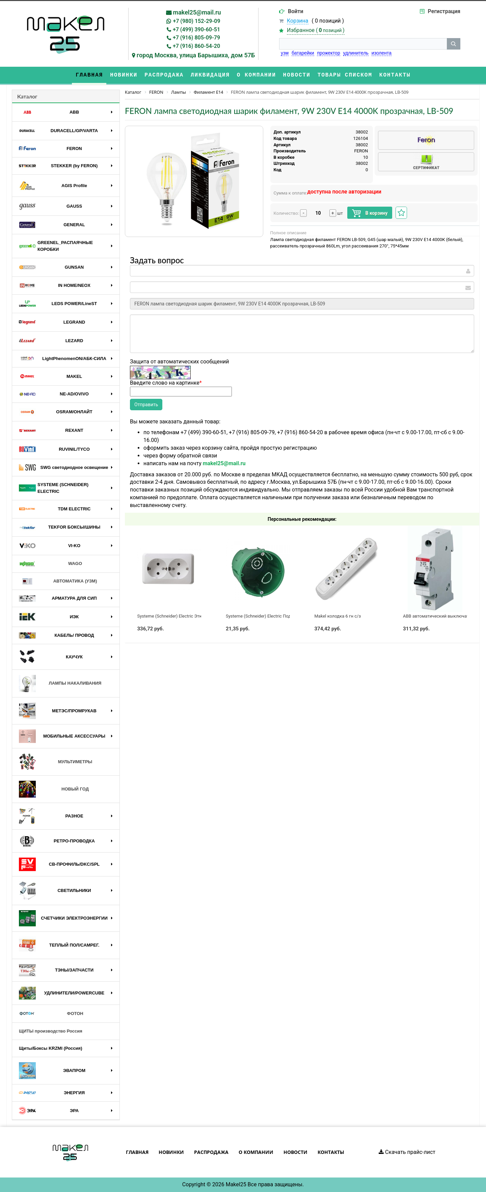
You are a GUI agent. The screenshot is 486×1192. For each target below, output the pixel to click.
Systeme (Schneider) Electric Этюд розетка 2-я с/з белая (194, 616)
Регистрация (444, 11)
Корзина (297, 21)
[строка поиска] (363, 44)
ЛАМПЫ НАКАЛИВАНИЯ (60, 683)
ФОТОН (51, 1013)
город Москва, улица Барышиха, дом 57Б (196, 55)
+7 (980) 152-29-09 (196, 21)
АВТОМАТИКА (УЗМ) (58, 581)
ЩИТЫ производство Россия (50, 1031)
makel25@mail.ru (197, 12)
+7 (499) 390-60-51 (196, 29)
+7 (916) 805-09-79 (196, 37)
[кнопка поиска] (453, 44)
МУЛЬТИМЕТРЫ (55, 761)
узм (285, 53)
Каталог (27, 96)
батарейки (303, 53)
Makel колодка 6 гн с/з (338, 616)
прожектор (328, 53)
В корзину (369, 213)
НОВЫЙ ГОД (54, 789)
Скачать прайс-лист (407, 1152)
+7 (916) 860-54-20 (196, 46)
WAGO (50, 564)
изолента (382, 53)
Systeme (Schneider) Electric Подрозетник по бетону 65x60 (285, 616)
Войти (295, 11)
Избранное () (316, 30)
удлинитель (356, 53)
